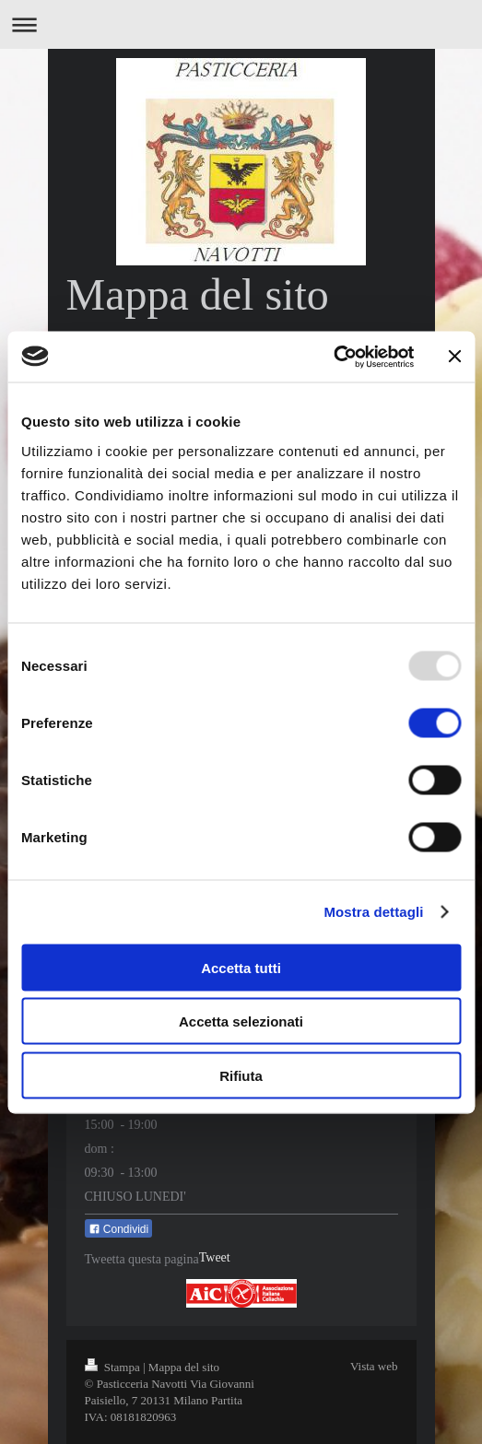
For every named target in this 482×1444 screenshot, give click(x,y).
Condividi (118, 1229)
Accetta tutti (241, 967)
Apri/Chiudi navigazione (241, 24)
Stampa (114, 1367)
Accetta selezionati (241, 1021)
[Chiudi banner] (454, 356)
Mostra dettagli (373, 912)
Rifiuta (241, 1075)
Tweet (214, 1257)
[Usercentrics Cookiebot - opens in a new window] (333, 357)
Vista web (374, 1366)
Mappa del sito (183, 1367)
